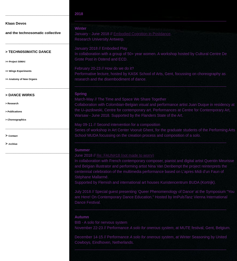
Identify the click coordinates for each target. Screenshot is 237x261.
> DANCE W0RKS (20, 95)
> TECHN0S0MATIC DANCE (28, 52)
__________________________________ (38, 14)
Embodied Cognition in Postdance (141, 34)
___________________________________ (39, 152)
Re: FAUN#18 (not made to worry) (125, 155)
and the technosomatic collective (33, 33)
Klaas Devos (15, 23)
